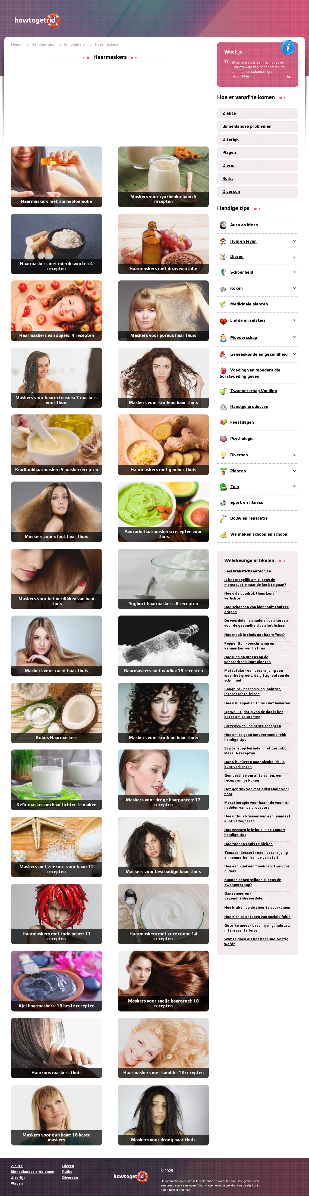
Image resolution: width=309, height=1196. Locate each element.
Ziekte (229, 113)
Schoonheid (74, 44)
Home (16, 44)
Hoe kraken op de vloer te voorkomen (257, 907)
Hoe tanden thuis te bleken (248, 844)
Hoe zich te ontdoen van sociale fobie (257, 917)
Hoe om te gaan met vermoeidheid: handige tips (255, 737)
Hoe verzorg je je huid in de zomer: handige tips (254, 832)
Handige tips (42, 44)
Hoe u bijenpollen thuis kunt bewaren (257, 703)
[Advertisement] (110, 105)
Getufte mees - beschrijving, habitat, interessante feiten (257, 928)
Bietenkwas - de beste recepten (252, 726)
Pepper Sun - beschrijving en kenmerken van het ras (249, 646)
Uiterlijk (230, 140)
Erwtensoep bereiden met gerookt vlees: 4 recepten (255, 751)
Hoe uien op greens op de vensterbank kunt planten (247, 660)
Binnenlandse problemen (247, 127)
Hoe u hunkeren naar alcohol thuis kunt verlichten (254, 765)
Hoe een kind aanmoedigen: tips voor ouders (256, 869)
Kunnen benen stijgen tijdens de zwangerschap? (252, 882)
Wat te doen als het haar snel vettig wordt (256, 942)
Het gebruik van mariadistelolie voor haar (256, 792)
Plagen (229, 153)
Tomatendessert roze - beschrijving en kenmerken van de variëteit (256, 855)
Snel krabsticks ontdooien (247, 571)
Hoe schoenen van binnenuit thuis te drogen (256, 610)
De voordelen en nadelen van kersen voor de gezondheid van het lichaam (256, 623)
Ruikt (227, 179)
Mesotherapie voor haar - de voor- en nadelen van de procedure (256, 805)
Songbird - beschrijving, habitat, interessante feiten (252, 692)
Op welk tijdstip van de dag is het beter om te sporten (253, 715)
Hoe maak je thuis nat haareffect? (254, 634)
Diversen (231, 192)
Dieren (229, 166)
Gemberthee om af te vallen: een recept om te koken (253, 778)
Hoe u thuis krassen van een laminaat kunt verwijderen (257, 819)
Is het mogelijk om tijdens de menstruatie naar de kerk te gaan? (255, 582)
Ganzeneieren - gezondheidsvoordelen (244, 896)
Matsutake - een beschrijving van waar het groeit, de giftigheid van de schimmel (256, 675)
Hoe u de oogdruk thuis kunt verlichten (249, 596)
